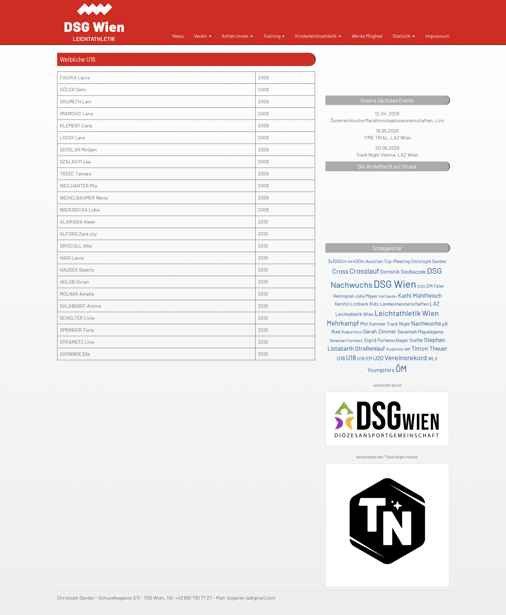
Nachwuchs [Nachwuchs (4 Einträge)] (426, 323)
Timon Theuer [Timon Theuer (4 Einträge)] (429, 348)
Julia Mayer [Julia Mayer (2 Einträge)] (366, 296)
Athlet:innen (237, 36)
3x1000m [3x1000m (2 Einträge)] (337, 261)
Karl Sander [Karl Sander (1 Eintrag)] (388, 296)
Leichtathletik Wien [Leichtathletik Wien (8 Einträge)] (407, 312)
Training (274, 36)
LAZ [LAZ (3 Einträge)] (435, 303)
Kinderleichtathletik (318, 36)
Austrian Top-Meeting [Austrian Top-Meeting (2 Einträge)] (388, 261)
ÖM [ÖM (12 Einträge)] (401, 368)
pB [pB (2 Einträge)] (445, 324)
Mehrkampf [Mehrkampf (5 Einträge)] (343, 323)
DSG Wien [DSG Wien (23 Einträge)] (395, 284)
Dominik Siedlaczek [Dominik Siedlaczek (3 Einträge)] (403, 271)
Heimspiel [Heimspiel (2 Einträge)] (343, 296)
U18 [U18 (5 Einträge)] (351, 358)
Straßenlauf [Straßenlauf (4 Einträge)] (370, 348)
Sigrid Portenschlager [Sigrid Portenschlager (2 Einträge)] (386, 340)
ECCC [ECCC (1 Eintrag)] (421, 286)
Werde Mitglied (367, 36)
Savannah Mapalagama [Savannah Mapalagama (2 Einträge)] (420, 331)
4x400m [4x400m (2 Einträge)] (356, 261)
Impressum (437, 36)
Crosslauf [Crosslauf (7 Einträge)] (364, 270)
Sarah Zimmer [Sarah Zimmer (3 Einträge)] (379, 331)
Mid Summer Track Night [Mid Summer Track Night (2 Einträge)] (385, 324)
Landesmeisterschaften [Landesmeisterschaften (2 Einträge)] (404, 304)
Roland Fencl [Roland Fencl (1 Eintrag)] (352, 332)
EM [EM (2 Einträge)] (430, 286)
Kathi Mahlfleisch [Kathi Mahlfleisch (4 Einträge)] (420, 295)
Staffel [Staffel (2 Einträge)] (416, 340)
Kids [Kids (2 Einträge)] (374, 304)
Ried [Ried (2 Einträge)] (336, 331)
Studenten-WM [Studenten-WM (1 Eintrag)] (398, 349)
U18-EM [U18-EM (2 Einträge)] (364, 358)
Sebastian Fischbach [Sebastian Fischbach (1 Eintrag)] (346, 340)
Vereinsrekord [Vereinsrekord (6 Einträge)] (406, 357)
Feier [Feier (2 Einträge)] (439, 286)
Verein (203, 36)
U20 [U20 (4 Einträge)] (378, 358)
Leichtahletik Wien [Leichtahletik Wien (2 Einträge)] (354, 314)
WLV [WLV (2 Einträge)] (433, 358)
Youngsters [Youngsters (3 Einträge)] (381, 369)
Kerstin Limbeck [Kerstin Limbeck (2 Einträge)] (351, 304)
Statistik (403, 36)
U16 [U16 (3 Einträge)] (341, 358)
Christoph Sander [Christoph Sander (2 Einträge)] (428, 261)
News (178, 36)
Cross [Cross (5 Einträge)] (340, 271)
